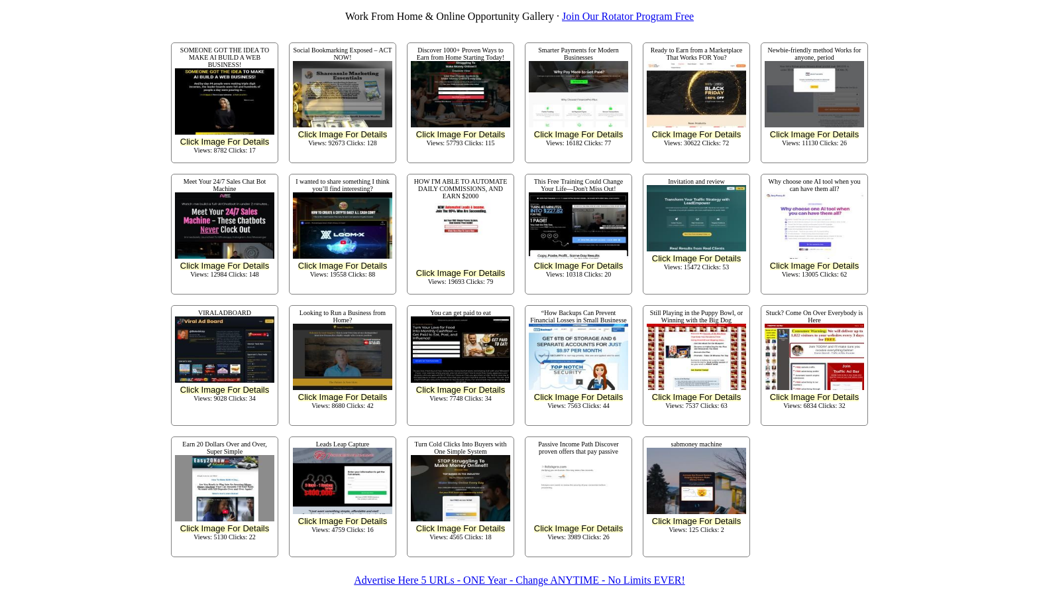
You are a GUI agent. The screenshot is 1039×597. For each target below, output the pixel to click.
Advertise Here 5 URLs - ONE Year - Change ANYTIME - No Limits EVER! (519, 580)
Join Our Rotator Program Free (628, 16)
